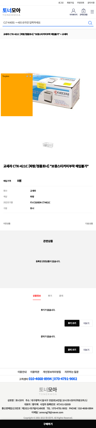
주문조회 (80, 2)
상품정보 (37, 295)
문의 (61, 295)
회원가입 (70, 2)
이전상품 (6, 223)
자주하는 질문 (71, 372)
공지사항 (90, 2)
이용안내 (22, 372)
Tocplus (5, 76)
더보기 (86, 323)
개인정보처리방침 (52, 372)
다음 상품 (89, 223)
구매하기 (48, 424)
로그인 (61, 2)
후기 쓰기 (70, 322)
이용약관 (34, 372)
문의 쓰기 (70, 348)
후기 (50, 295)
